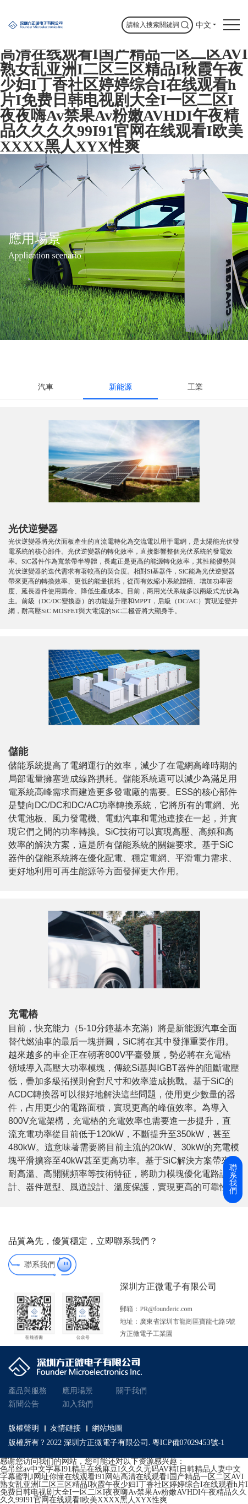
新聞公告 (23, 1404)
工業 (195, 387)
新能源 (120, 387)
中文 (203, 25)
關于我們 (131, 1391)
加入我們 (77, 1404)
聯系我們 (39, 1273)
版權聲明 (23, 1428)
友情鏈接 (65, 1428)
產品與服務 (27, 1391)
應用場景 (77, 1391)
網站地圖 (107, 1428)
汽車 (45, 387)
